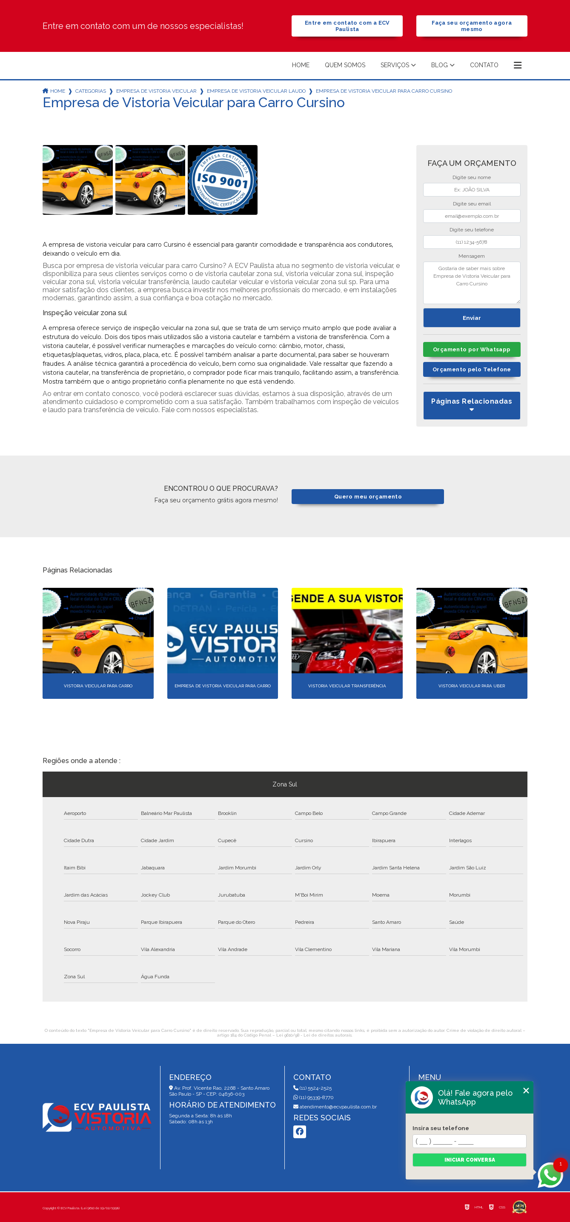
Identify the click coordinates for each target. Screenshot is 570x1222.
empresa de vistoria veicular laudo (256, 91)
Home (300, 65)
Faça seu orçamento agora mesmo (472, 26)
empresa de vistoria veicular (156, 91)
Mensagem (471, 256)
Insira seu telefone (440, 1128)
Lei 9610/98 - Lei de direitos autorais (314, 1035)
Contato (484, 65)
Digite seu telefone (472, 230)
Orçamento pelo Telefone (472, 369)
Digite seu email (472, 204)
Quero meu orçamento (368, 496)
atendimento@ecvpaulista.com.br (335, 1107)
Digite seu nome (472, 177)
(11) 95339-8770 (313, 1097)
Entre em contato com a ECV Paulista (347, 26)
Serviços (395, 65)
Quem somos (345, 65)
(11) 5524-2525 (312, 1088)
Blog (439, 65)
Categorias (90, 91)
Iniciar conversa (469, 1160)
